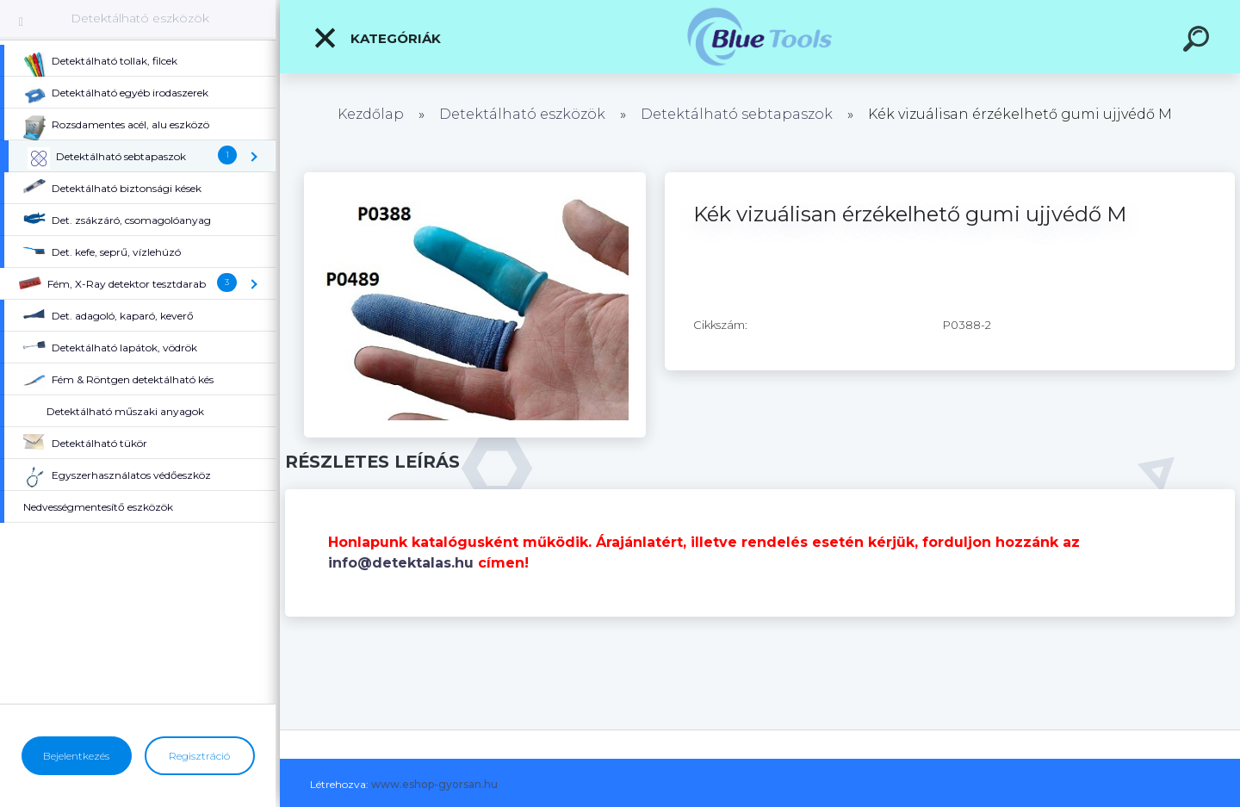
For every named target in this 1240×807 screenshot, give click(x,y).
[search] (1198, 41)
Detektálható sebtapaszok (737, 114)
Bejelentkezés (76, 755)
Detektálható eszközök (140, 18)
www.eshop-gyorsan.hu (434, 784)
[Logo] (760, 36)
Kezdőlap (371, 114)
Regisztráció (199, 755)
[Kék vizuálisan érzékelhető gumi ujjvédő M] (475, 178)
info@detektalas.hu (401, 563)
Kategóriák (377, 38)
